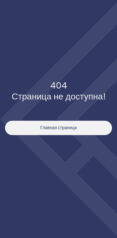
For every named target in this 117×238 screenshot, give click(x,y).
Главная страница (58, 127)
